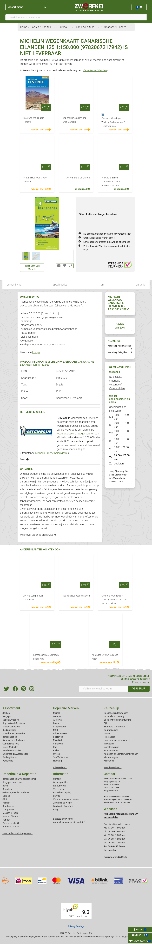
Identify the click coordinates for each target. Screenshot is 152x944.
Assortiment (27, 7)
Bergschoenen (9, 737)
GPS (4, 799)
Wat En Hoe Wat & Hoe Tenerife (34, 179)
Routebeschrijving (62, 792)
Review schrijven (120, 325)
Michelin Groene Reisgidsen (51, 453)
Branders (7, 789)
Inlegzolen (109, 743)
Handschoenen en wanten (117, 740)
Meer (24, 459)
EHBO (107, 733)
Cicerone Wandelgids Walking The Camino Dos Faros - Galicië (113, 599)
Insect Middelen (10, 747)
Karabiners (7, 806)
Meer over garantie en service (38, 534)
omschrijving (14, 284)
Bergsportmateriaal (12, 782)
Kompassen (8, 809)
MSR (55, 730)
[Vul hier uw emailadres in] (103, 689)
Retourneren (59, 785)
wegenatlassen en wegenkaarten (75, 433)
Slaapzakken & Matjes (13, 740)
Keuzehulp (111, 708)
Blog (55, 809)
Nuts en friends (10, 816)
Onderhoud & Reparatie (19, 774)
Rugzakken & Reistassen (14, 723)
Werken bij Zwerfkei (63, 806)
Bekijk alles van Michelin (32, 267)
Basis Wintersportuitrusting (117, 720)
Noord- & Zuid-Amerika (13, 733)
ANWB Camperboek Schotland (33, 597)
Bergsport (7, 716)
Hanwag (57, 760)
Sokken (6, 713)
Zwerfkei (57, 740)
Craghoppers (59, 726)
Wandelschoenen (11, 726)
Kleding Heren (9, 730)
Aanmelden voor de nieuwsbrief (69, 822)
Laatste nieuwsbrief (63, 818)
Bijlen (106, 723)
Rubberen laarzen (11, 826)
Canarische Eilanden (95, 70)
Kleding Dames (9, 757)
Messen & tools (10, 813)
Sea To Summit (60, 757)
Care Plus (58, 743)
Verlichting (7, 760)
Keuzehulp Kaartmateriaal (119, 346)
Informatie (60, 774)
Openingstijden (60, 782)
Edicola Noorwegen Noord (76, 595)
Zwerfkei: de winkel (62, 802)
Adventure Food (61, 733)
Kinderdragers (111, 757)
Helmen (6, 802)
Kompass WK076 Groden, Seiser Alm (46, 657)
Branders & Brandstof (115, 726)
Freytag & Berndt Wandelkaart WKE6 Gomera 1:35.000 (111, 181)
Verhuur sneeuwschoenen (66, 799)
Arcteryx (57, 720)
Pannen (6, 819)
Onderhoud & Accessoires (15, 754)
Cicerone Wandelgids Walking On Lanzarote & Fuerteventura (113, 122)
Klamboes (109, 760)
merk (101, 284)
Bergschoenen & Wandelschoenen (19, 779)
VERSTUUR (138, 688)
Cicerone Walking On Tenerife (33, 120)
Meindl (56, 713)
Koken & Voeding (11, 720)
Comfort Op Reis (10, 743)
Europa (36, 352)
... (53, 27)
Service (56, 796)
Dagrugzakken (111, 730)
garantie (140, 284)
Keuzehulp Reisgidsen (118, 352)
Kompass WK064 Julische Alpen (105, 657)
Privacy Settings (76, 926)
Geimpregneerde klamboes (15, 792)
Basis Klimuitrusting (114, 716)
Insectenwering (111, 747)
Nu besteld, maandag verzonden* (107, 233)
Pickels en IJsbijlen (11, 823)
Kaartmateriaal (111, 750)
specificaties (60, 284)
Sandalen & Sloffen (11, 750)
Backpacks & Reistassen (116, 713)
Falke (56, 750)
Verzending (59, 789)
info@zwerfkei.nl (117, 478)
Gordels (6, 796)
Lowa (56, 723)
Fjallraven (58, 737)
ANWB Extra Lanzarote (78, 177)
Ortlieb (56, 754)
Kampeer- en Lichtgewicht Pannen (121, 754)
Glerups (57, 716)
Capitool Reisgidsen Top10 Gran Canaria (75, 120)
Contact (57, 779)
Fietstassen (109, 737)
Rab (55, 747)
